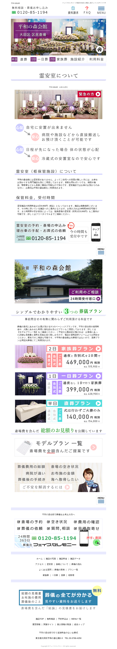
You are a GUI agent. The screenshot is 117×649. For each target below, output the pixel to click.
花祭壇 (71, 575)
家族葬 (46, 575)
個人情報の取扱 (64, 624)
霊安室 (50, 564)
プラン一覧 (73, 570)
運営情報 (36, 624)
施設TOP (40, 619)
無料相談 (51, 619)
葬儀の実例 (59, 570)
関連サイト (49, 624)
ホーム (39, 559)
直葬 (63, 575)
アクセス (39, 564)
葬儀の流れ (76, 564)
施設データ (75, 559)
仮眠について (62, 564)
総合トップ (79, 624)
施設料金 (63, 559)
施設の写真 (51, 559)
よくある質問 (45, 570)
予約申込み (63, 619)
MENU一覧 (76, 619)
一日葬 (55, 575)
